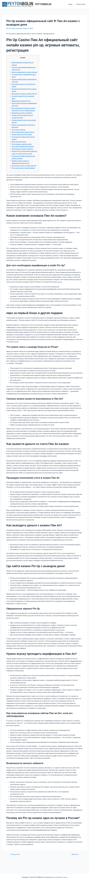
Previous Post (15, 866)
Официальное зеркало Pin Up (22, 106)
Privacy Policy (81, 4)
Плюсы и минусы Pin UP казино (23, 142)
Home (71, 4)
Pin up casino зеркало (19, 137)
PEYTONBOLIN (43, 4)
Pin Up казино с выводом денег (23, 151)
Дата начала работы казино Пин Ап (24, 139)
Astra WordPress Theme (60, 877)
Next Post (75, 866)
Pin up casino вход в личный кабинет (24, 180)
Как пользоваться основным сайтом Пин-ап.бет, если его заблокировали (22, 115)
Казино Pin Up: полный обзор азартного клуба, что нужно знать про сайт (23, 161)
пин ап (60, 294)
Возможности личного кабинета (23, 120)
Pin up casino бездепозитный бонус (24, 154)
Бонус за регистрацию (19, 149)
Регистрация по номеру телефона (23, 156)
